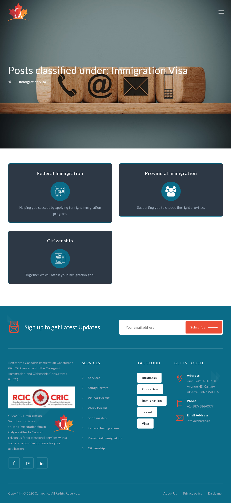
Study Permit (98, 388)
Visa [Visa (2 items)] (145, 423)
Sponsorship (97, 418)
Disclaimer (215, 493)
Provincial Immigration (105, 438)
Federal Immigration (103, 428)
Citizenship (96, 448)
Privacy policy (192, 493)
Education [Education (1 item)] (150, 389)
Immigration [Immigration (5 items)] (152, 400)
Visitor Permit (99, 398)
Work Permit (98, 408)
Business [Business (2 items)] (149, 378)
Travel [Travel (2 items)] (147, 412)
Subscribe (198, 327)
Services (94, 378)
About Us (170, 493)
